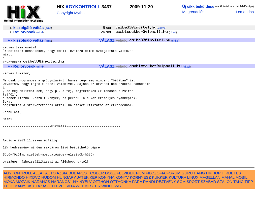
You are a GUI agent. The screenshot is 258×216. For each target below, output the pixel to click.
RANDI (149, 206)
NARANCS (40, 206)
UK (29, 210)
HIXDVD (33, 202)
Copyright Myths (70, 13)
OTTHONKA (120, 206)
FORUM (173, 197)
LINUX (193, 202)
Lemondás (245, 12)
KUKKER (160, 202)
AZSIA (62, 197)
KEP (93, 202)
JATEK (82, 202)
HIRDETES (231, 197)
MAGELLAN (210, 202)
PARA (137, 206)
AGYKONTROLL (82, 6)
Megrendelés (193, 12)
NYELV (85, 206)
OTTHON (101, 206)
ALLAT (38, 197)
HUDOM (48, 202)
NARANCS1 (61, 206)
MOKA (9, 206)
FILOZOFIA (156, 197)
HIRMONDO (14, 202)
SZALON (225, 206)
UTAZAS (40, 210)
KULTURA (177, 202)
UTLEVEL (57, 210)
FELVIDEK (126, 197)
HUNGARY (66, 202)
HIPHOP (213, 197)
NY (75, 206)
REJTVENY (166, 206)
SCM (181, 206)
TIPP (249, 206)
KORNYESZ (140, 202)
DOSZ (110, 197)
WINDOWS (111, 210)
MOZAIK (23, 206)
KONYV (122, 202)
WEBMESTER (88, 210)
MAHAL (228, 202)
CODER (97, 197)
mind (48, 28)
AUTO (50, 197)
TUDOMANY (14, 210)
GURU (187, 197)
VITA (71, 210)
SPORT (193, 206)
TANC (238, 206)
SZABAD (208, 206)
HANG (199, 197)
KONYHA (106, 202)
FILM (140, 197)
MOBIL (241, 202)
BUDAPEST (79, 197)
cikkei (161, 28)
